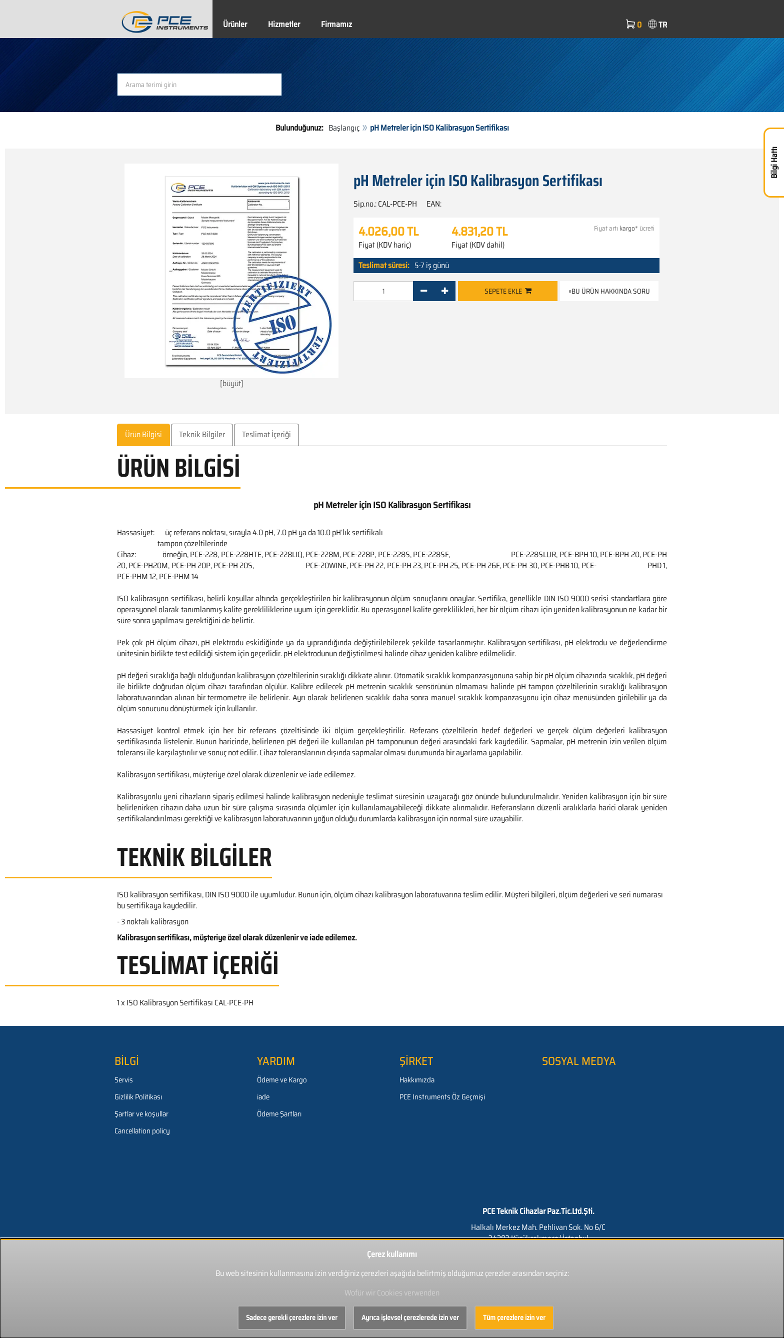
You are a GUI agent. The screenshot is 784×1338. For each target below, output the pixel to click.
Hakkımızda (417, 1080)
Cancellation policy (142, 1131)
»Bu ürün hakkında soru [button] (609, 291)
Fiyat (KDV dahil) (478, 245)
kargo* (629, 228)
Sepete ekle (508, 291)
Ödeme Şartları (279, 1114)
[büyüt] (231, 276)
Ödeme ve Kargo (282, 1080)
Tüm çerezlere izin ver (514, 1317)
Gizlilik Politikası (138, 1097)
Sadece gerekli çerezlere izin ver (292, 1317)
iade (263, 1097)
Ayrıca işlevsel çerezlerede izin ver (410, 1317)
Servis (123, 1080)
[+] (445, 291)
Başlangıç (344, 128)
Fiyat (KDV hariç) (384, 245)
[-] (423, 291)
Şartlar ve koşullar (141, 1114)
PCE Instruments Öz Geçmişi (442, 1097)
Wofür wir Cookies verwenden (392, 1292)
